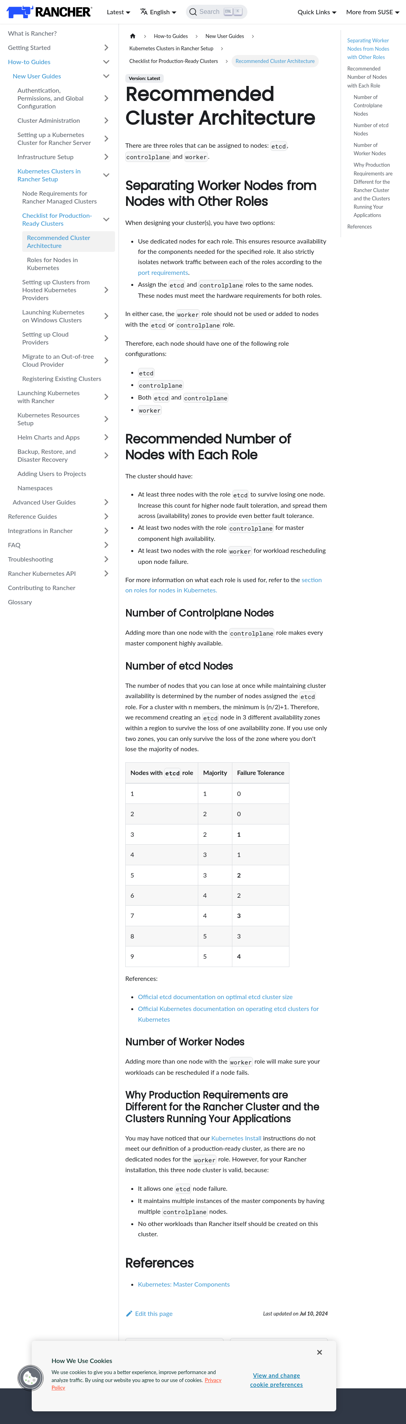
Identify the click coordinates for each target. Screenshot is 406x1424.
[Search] (216, 12)
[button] (30, 1378)
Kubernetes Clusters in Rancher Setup (48, 175)
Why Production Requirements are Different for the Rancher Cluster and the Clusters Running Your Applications (373, 190)
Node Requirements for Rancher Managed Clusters (59, 197)
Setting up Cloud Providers (45, 338)
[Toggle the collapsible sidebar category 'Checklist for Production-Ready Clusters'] (106, 219)
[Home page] (132, 36)
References (359, 226)
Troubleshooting (30, 559)
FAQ (14, 544)
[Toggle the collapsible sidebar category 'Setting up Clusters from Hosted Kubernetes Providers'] (106, 290)
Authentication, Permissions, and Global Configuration (50, 98)
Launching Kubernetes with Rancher (48, 396)
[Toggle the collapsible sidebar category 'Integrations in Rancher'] (106, 530)
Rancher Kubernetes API (42, 573)
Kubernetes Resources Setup (48, 418)
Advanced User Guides (44, 502)
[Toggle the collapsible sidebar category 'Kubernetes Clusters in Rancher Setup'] (106, 175)
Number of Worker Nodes (370, 149)
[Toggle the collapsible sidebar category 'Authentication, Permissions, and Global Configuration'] (106, 98)
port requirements (163, 272)
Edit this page (148, 1313)
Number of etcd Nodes (371, 129)
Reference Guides (32, 516)
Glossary (20, 601)
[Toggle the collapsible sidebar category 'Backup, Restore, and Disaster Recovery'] (106, 455)
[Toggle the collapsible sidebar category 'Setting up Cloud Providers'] (106, 338)
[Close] (319, 1352)
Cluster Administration (48, 120)
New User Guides (37, 76)
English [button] (155, 11)
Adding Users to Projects (51, 473)
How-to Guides (29, 61)
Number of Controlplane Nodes (368, 105)
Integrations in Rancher (40, 530)
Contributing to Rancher (41, 587)
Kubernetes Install (236, 1138)
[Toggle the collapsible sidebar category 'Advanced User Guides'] (106, 502)
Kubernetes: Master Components (184, 1284)
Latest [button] (115, 11)
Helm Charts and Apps (48, 437)
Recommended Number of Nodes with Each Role (367, 76)
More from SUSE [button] (369, 11)
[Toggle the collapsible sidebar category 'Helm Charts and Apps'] (106, 437)
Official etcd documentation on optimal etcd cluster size (215, 996)
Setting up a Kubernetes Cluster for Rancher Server (54, 138)
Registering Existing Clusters (61, 378)
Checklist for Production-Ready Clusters (57, 219)
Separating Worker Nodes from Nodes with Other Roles (368, 48)
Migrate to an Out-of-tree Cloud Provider (58, 360)
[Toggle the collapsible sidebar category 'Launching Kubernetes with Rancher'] (106, 396)
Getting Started (29, 47)
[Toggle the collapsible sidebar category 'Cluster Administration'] (106, 120)
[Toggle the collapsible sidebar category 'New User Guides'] (106, 76)
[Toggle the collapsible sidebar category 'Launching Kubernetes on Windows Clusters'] (106, 316)
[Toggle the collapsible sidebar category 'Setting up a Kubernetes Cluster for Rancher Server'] (106, 138)
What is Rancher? (32, 33)
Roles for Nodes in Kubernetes (52, 263)
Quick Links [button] (314, 11)
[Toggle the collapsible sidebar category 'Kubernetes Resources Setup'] (106, 419)
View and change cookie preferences (276, 1380)
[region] (184, 1376)
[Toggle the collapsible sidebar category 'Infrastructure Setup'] (106, 156)
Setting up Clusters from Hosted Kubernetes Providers (56, 289)
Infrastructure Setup (45, 156)
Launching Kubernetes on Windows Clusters (53, 316)
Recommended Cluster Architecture (58, 241)
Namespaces (35, 487)
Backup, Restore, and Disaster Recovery (46, 455)
